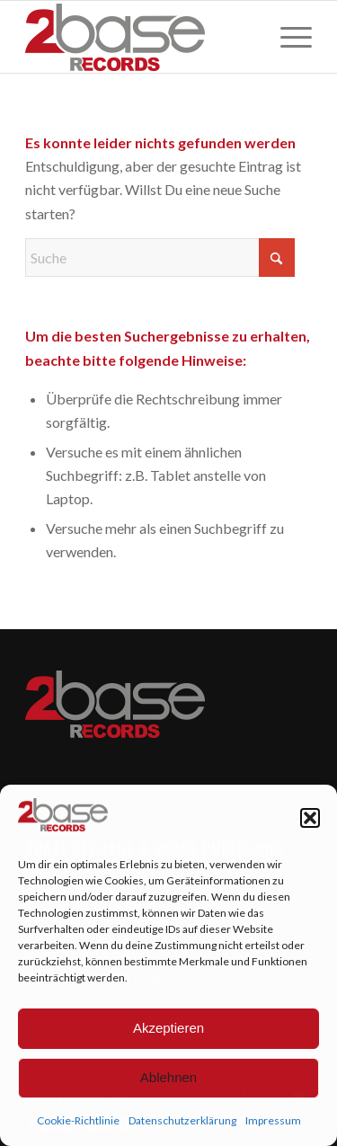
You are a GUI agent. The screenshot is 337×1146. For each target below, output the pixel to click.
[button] (310, 818)
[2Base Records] (139, 37)
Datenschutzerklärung (182, 1120)
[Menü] (287, 37)
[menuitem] (287, 37)
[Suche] (160, 257)
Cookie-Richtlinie (78, 1120)
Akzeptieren (168, 1027)
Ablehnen (168, 1077)
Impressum (273, 1120)
